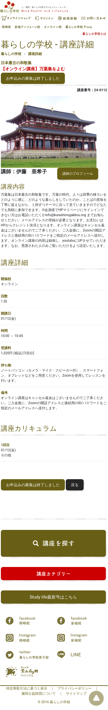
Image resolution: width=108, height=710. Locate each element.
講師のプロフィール (77, 174)
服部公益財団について (39, 693)
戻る (75, 485)
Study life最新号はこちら (53, 597)
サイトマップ (76, 693)
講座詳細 (35, 54)
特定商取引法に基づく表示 (26, 688)
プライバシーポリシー (74, 688)
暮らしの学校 (11, 54)
